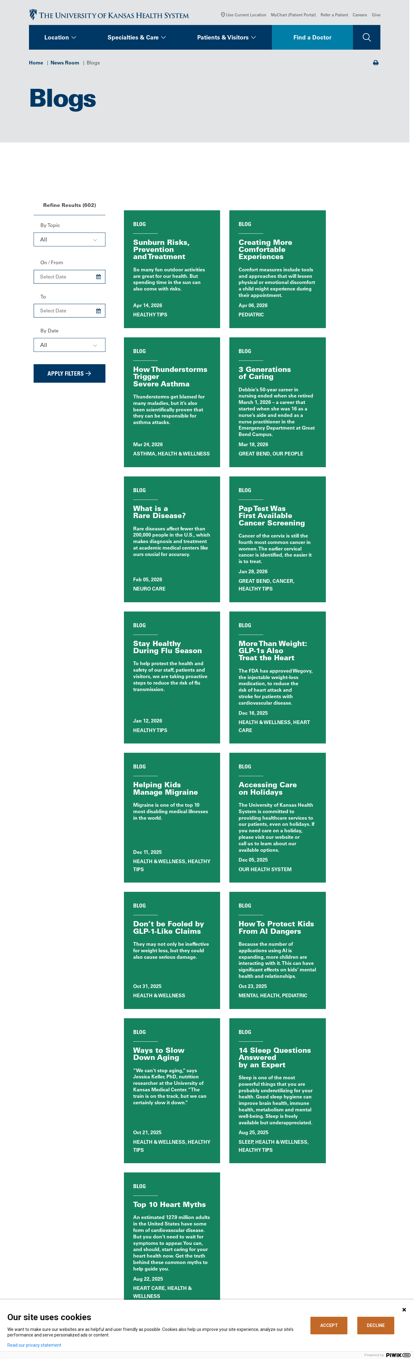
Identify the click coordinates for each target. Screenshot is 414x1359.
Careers (360, 16)
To (43, 299)
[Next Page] (278, 1054)
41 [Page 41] (260, 1054)
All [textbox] (43, 241)
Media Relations (323, 1284)
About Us (176, 1239)
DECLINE (376, 1325)
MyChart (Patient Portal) (293, 16)
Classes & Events (184, 1284)
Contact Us (177, 1247)
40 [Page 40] (247, 1054)
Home (36, 65)
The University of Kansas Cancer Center (342, 1264)
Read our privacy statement (34, 1345)
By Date (49, 333)
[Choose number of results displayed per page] (344, 1054)
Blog (337, 1134)
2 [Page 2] (229, 1054)
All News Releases (249, 1134)
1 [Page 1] (220, 1054)
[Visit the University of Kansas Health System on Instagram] (97, 1294)
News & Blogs (181, 1276)
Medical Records (235, 1276)
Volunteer (176, 1292)
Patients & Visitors (223, 39)
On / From (51, 265)
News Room (65, 65)
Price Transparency (238, 1261)
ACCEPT (329, 1325)
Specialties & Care (133, 39)
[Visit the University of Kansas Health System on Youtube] (117, 1294)
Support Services (236, 1284)
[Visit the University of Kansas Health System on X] (56, 1294)
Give (376, 16)
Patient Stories (162, 1158)
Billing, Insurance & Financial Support (249, 1250)
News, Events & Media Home (163, 1134)
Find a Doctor (312, 39)
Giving (312, 1276)
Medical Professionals (330, 1247)
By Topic (50, 227)
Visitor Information (238, 1292)
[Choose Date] (98, 279)
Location (56, 39)
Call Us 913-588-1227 (58, 1266)
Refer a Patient (334, 16)
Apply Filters (65, 375)
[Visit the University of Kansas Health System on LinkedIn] (76, 1294)
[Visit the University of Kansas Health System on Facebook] (36, 1294)
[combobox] (69, 242)
